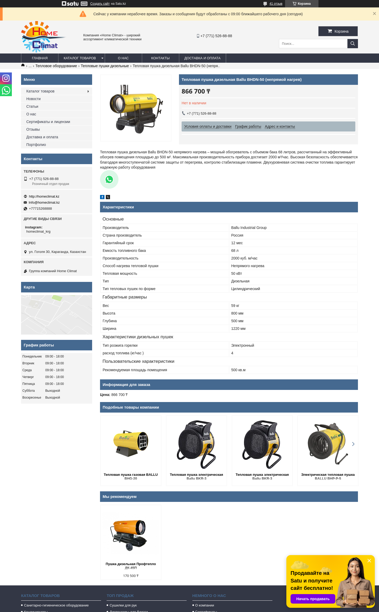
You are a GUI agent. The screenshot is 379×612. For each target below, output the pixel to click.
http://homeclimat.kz (44, 196)
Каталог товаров (80, 58)
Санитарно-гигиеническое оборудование (56, 605)
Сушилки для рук (123, 605)
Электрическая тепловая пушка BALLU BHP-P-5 (327, 477)
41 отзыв (276, 4)
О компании (204, 605)
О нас (123, 58)
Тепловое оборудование (56, 66)
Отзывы (33, 129)
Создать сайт (100, 4)
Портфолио (36, 145)
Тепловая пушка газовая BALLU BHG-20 (131, 477)
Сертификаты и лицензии (48, 122)
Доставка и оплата (202, 58)
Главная (40, 58)
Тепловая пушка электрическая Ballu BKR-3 (196, 477)
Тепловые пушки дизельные (105, 66)
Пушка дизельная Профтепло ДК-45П (131, 566)
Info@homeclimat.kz (44, 202)
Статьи (32, 106)
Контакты (160, 58)
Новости (33, 99)
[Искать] (352, 43)
